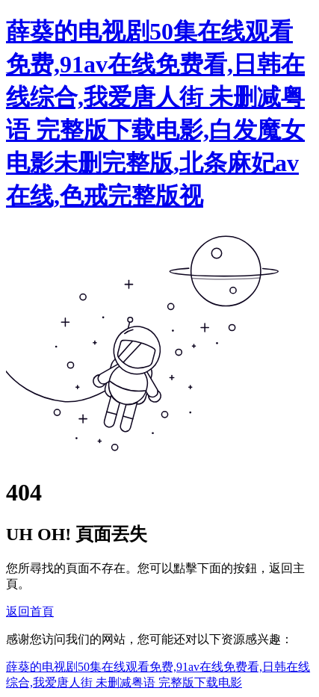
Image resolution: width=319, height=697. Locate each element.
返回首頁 (30, 611)
